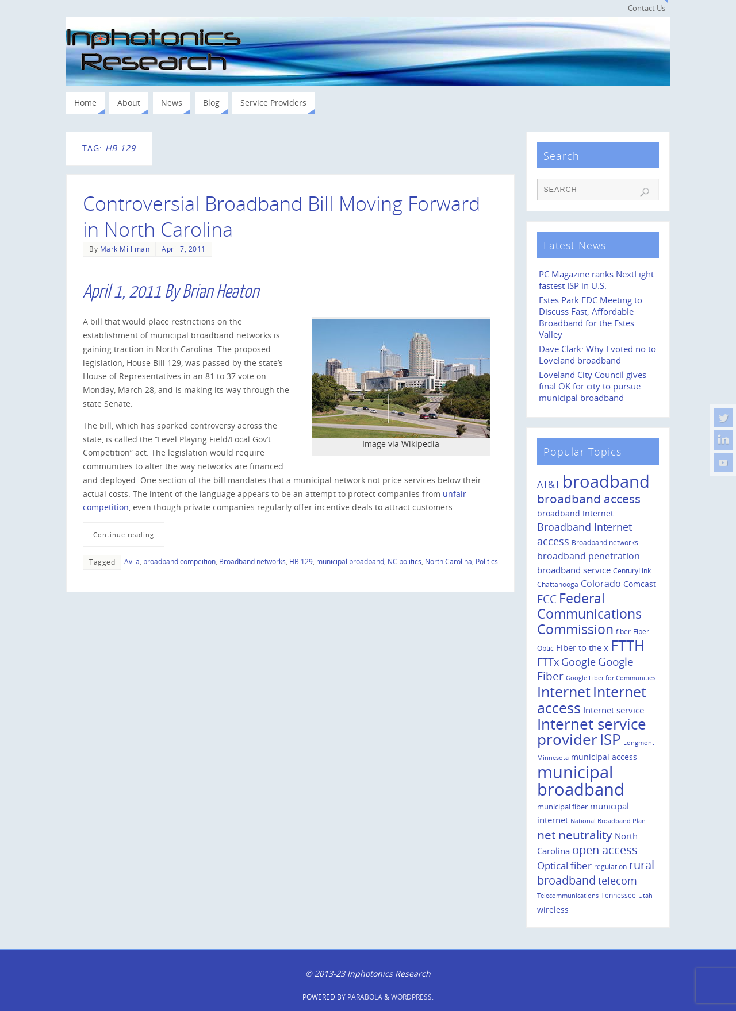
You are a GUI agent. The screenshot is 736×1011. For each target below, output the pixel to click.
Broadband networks (252, 561)
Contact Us (646, 8)
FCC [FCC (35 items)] (547, 599)
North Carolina (448, 561)
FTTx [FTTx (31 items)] (548, 661)
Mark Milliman (125, 248)
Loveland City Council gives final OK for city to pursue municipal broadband (592, 386)
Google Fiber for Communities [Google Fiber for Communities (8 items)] (611, 678)
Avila (132, 561)
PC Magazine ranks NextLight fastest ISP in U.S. (596, 280)
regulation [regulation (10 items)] (610, 866)
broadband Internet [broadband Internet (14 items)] (575, 513)
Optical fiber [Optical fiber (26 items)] (564, 865)
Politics (487, 561)
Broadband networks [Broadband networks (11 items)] (605, 542)
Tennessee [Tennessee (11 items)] (618, 895)
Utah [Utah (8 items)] (645, 896)
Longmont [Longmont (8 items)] (638, 743)
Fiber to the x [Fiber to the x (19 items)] (582, 647)
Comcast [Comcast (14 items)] (639, 583)
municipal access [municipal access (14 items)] (604, 756)
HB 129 (301, 561)
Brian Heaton (220, 292)
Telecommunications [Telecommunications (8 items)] (568, 896)
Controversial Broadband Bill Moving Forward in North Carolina (281, 216)
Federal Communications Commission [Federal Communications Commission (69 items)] (589, 613)
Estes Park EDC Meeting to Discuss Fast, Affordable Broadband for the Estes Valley (590, 317)
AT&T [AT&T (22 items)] (548, 484)
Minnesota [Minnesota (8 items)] (553, 758)
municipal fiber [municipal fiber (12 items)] (562, 806)
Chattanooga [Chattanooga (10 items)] (557, 584)
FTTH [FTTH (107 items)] (628, 645)
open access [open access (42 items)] (605, 850)
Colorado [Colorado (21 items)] (601, 583)
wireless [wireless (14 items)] (553, 909)
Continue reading (123, 534)
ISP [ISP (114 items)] (610, 739)
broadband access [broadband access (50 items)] (589, 498)
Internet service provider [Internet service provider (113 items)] (591, 731)
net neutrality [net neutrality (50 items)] (574, 834)
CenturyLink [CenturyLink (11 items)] (632, 571)
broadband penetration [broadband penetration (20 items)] (588, 556)
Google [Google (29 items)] (578, 662)
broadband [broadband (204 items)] (606, 481)
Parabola (364, 997)
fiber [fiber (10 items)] (623, 631)
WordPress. (412, 997)
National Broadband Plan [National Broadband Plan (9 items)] (608, 820)
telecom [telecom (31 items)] (617, 880)
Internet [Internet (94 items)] (564, 691)
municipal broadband (350, 561)
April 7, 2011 (184, 248)
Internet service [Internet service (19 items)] (613, 710)
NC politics (404, 561)
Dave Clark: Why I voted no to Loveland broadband (597, 354)
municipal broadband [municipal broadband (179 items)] (580, 780)
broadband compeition (179, 561)
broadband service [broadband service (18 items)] (574, 570)
